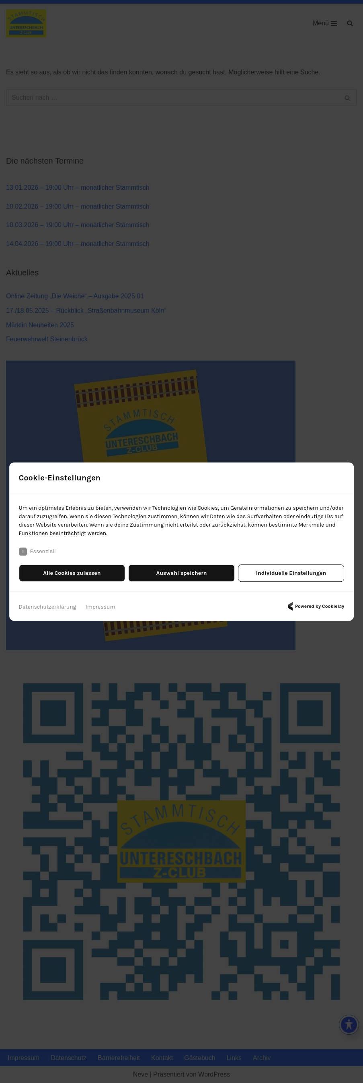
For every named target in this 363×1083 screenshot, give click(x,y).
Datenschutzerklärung (47, 606)
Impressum (100, 606)
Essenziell (37, 552)
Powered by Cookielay (314, 606)
